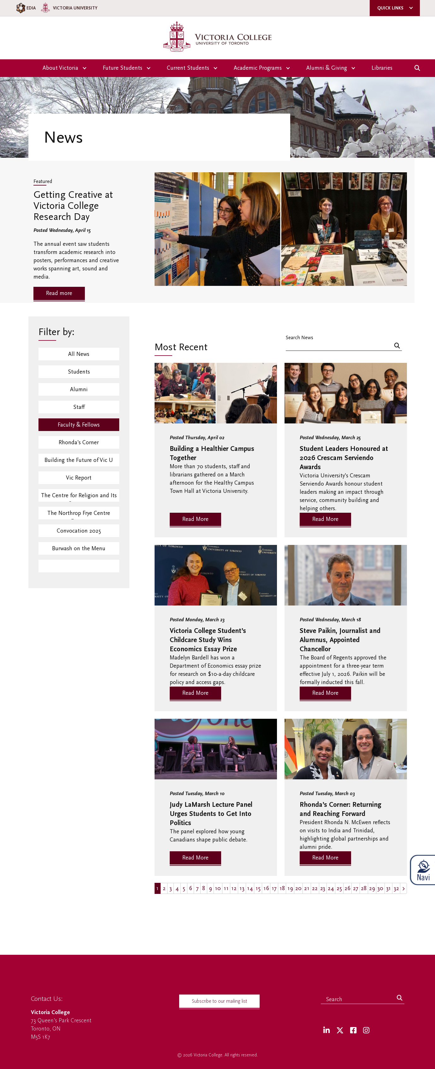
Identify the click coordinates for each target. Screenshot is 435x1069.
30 (380, 888)
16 (266, 888)
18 (282, 888)
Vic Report (78, 478)
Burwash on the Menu (78, 548)
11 (226, 888)
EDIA (25, 8)
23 (322, 888)
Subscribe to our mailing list (219, 1001)
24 (331, 888)
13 (241, 888)
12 (234, 888)
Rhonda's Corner (79, 442)
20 (298, 888)
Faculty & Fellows (79, 425)
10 (218, 888)
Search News (299, 337)
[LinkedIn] (326, 1030)
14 (250, 888)
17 (274, 888)
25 (339, 888)
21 (306, 888)
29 (372, 888)
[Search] (397, 346)
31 (388, 888)
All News (78, 354)
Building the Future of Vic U (78, 460)
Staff (79, 407)
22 (315, 888)
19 (290, 888)
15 (258, 888)
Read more (59, 293)
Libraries (382, 68)
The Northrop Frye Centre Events (78, 514)
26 (347, 888)
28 (364, 888)
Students (79, 372)
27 (355, 888)
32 (396, 888)
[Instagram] (366, 1030)
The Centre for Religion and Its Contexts (79, 497)
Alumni (79, 389)
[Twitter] (340, 1030)
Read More (195, 519)
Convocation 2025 (79, 531)
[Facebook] (353, 1030)
